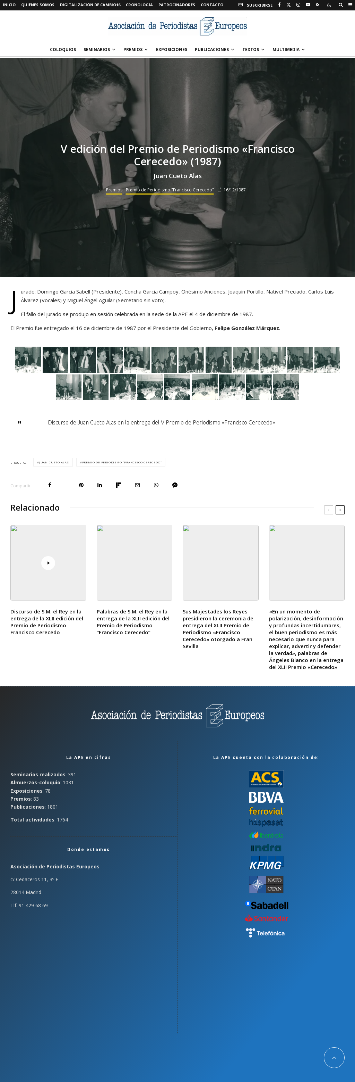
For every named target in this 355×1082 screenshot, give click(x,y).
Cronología (139, 4)
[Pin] (81, 485)
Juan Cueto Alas (54, 462)
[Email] (137, 485)
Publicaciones (212, 49)
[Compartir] (49, 485)
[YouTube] (308, 4)
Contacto (212, 4)
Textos (250, 49)
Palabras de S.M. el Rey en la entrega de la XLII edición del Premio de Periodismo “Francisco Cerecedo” (133, 622)
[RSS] (317, 4)
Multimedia (286, 49)
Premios (132, 49)
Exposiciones (171, 49)
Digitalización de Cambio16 (90, 4)
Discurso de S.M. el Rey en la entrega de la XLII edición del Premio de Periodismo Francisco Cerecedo (46, 622)
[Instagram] (298, 4)
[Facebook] (279, 4)
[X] (289, 4)
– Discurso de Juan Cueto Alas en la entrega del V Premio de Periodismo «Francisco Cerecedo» (159, 422)
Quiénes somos (37, 4)
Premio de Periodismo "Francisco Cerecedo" (170, 190)
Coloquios (63, 49)
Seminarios (97, 49)
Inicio (9, 4)
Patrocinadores (176, 4)
